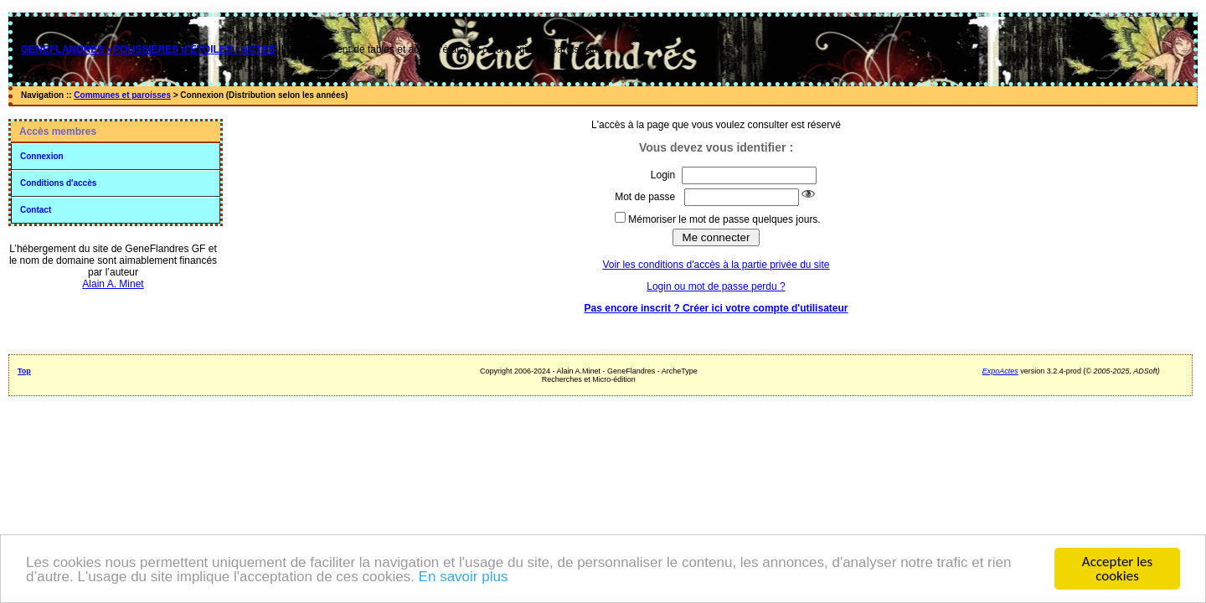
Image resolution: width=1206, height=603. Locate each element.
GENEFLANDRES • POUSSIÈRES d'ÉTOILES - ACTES (148, 49)
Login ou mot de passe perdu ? (716, 286)
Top (24, 371)
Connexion (42, 156)
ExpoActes (1000, 371)
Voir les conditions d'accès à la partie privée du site (715, 265)
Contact (35, 209)
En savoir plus (463, 577)
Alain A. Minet (112, 284)
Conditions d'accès (58, 183)
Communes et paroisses (122, 95)
